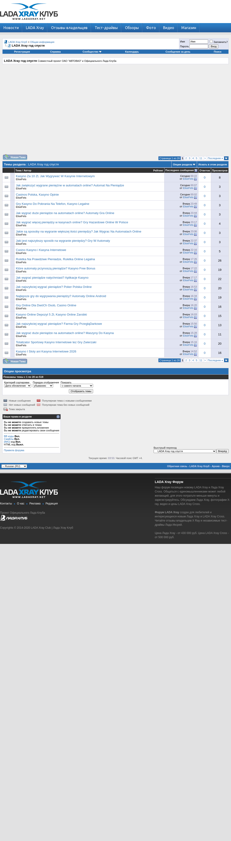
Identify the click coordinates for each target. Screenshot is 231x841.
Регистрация (22, 51)
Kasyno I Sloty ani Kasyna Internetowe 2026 (46, 351)
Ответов (204, 170)
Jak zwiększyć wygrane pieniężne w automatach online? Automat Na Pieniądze (70, 185)
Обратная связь (177, 466)
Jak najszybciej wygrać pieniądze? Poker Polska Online (54, 287)
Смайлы (9, 439)
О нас (20, 503)
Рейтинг (158, 170)
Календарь (132, 51)
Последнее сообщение (179, 170)
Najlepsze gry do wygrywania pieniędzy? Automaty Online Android (61, 296)
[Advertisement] (114, 111)
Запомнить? (219, 42)
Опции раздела (182, 164)
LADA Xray (35, 28)
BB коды (9, 436)
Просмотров (220, 170)
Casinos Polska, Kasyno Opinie (37, 194)
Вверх (226, 466)
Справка (55, 51)
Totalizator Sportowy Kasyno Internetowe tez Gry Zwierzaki (56, 342)
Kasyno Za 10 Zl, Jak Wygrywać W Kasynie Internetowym (55, 176)
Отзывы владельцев (69, 28)
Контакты (6, 503)
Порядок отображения (46, 382)
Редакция (52, 503)
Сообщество (92, 51)
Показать (66, 382)
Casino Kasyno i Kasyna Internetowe (41, 250)
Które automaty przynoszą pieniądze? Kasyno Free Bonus (55, 268)
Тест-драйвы (106, 28)
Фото (151, 28)
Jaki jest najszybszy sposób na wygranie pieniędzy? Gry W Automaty (63, 240)
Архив (216, 466)
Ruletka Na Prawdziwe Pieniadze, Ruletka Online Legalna (55, 259)
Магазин (188, 28)
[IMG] (7, 441)
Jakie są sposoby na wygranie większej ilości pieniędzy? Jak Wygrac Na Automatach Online (78, 231)
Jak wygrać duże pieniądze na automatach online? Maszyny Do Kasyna (65, 333)
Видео (168, 28)
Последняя (215, 158)
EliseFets (21, 179)
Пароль (184, 46)
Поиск (218, 51)
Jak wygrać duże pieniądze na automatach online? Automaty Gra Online (65, 213)
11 (200, 158)
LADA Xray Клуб (17, 42)
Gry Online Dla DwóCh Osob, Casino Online (46, 305)
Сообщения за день (178, 51)
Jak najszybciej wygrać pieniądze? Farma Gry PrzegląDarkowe (59, 323)
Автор (27, 170)
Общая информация (42, 42)
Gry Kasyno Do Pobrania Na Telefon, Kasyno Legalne (52, 204)
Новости (11, 28)
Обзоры (132, 28)
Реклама (34, 503)
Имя (182, 41)
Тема (18, 170)
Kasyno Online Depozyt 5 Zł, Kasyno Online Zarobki (51, 314)
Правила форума (14, 450)
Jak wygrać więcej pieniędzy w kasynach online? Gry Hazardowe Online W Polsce (72, 222)
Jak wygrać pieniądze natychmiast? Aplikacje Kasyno (52, 277)
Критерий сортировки (16, 382)
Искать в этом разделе (212, 164)
